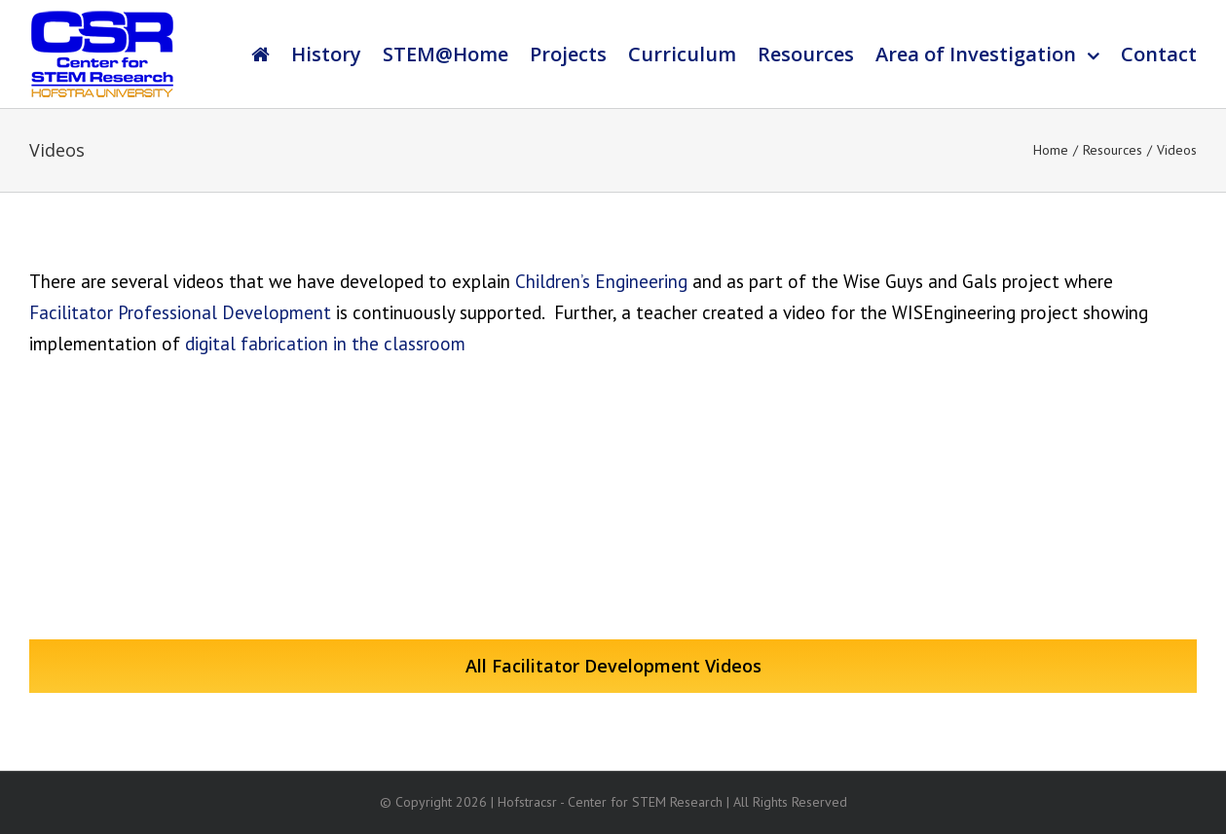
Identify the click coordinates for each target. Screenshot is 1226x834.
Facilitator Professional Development (180, 312)
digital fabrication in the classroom (325, 343)
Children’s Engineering (601, 281)
